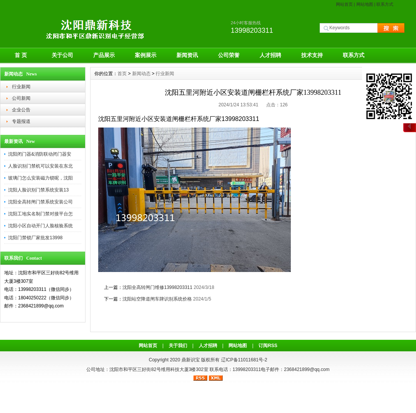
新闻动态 (141, 73)
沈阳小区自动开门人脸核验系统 (40, 225)
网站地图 (364, 4)
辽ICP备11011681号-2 (244, 360)
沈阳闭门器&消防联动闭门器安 (39, 154)
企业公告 (21, 109)
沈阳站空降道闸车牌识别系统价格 (157, 299)
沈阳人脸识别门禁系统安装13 (38, 190)
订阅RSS (267, 345)
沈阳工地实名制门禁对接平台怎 (40, 214)
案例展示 (145, 55)
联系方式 (384, 4)
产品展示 (104, 55)
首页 (122, 73)
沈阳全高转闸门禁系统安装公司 (40, 202)
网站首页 (344, 4)
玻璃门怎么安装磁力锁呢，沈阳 (40, 178)
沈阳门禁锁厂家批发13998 (35, 237)
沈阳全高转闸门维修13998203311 (157, 287)
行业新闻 (21, 86)
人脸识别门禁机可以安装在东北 (40, 166)
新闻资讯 (187, 55)
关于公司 (62, 55)
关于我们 (178, 345)
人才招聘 (270, 55)
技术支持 (312, 55)
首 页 (21, 55)
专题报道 (21, 121)
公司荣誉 (229, 55)
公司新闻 (21, 98)
